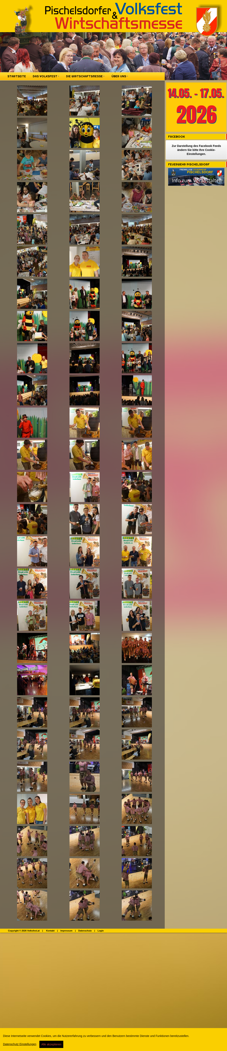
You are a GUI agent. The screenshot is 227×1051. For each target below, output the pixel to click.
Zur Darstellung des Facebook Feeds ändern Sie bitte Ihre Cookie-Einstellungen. (196, 150)
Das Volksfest (46, 76)
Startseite (16, 76)
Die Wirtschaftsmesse (85, 76)
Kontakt (50, 930)
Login (101, 930)
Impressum (66, 930)
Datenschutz (85, 930)
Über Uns (119, 76)
